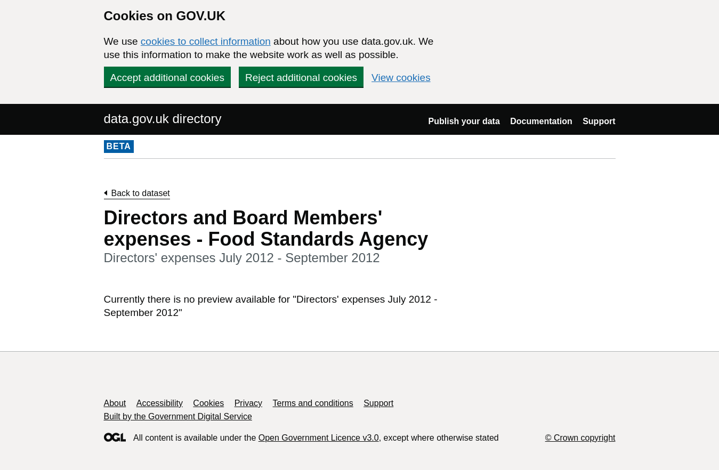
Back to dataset (140, 193)
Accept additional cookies (167, 77)
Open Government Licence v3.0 (318, 437)
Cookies (208, 403)
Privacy (248, 403)
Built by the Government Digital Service (178, 416)
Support (599, 121)
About (115, 403)
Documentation (541, 121)
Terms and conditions (313, 403)
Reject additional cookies (301, 77)
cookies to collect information (206, 41)
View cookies (401, 77)
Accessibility (159, 403)
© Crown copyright (580, 437)
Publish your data (464, 121)
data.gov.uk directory (163, 118)
